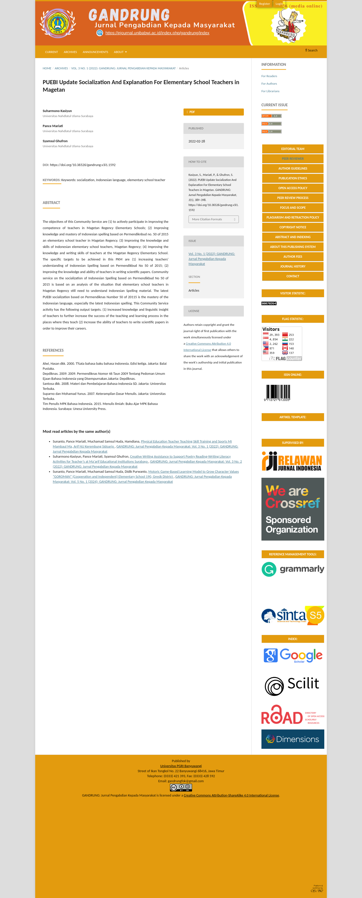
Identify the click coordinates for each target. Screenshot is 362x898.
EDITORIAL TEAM (292, 149)
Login (279, 4)
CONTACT (293, 276)
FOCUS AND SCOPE (293, 207)
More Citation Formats (207, 219)
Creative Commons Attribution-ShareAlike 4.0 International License (231, 795)
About (119, 52)
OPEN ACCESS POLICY (293, 188)
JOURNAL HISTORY (292, 266)
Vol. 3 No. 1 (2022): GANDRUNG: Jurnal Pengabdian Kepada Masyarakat (123, 68)
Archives (70, 52)
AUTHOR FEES (293, 256)
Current (51, 52)
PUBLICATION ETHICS (293, 178)
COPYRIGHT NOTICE (293, 227)
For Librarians (270, 91)
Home (47, 68)
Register (264, 4)
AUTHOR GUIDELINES (293, 168)
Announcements (95, 52)
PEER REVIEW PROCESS (292, 198)
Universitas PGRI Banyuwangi (181, 766)
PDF (192, 112)
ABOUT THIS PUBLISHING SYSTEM (293, 247)
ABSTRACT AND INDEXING (293, 237)
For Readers (269, 76)
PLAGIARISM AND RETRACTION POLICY (292, 217)
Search (311, 50)
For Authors (269, 83)
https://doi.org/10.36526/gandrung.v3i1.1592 (82, 165)
